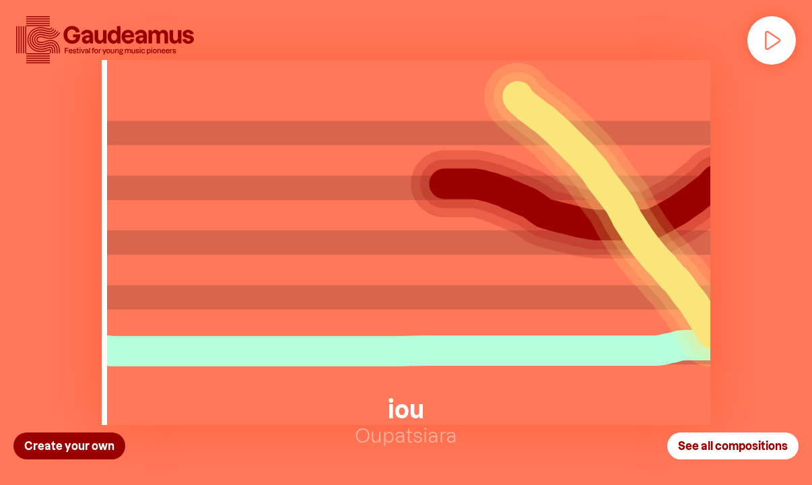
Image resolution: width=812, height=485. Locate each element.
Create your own (69, 445)
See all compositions (733, 445)
